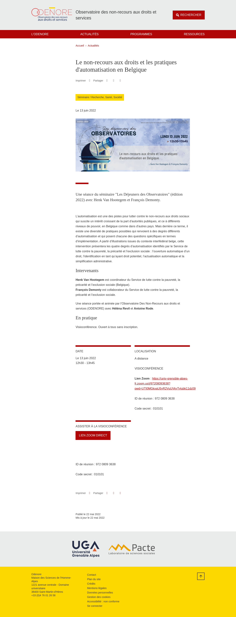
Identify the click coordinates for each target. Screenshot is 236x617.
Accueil (80, 45)
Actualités (89, 34)
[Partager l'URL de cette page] (120, 80)
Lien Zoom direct (93, 435)
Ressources (194, 34)
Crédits (91, 583)
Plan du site (94, 579)
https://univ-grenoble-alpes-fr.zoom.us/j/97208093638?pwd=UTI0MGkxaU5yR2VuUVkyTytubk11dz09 (165, 383)
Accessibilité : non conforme (103, 601)
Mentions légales (97, 588)
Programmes (141, 34)
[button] (107, 80)
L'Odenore (40, 34)
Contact (91, 574)
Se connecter (95, 605)
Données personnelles (100, 592)
